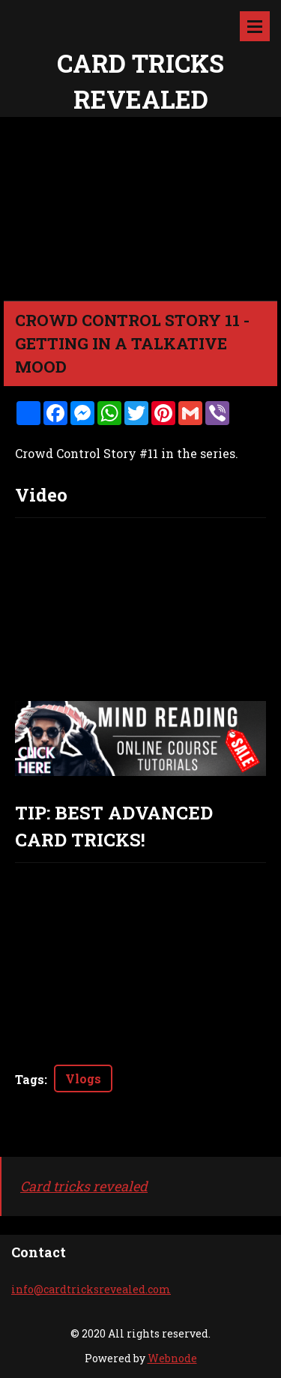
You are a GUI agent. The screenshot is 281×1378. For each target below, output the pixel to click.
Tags (29, 1079)
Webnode (172, 1358)
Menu (255, 26)
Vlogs (83, 1078)
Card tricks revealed (84, 1186)
